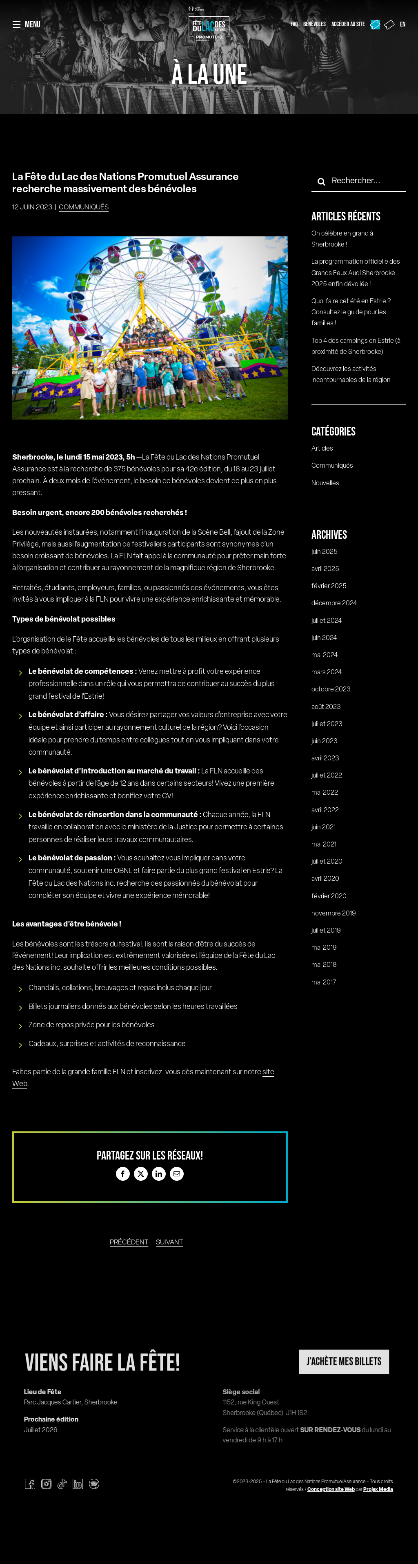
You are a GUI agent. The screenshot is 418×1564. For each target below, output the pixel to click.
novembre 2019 (333, 914)
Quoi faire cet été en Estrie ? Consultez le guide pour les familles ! (351, 312)
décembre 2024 (334, 603)
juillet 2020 (326, 862)
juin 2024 (324, 638)
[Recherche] (321, 181)
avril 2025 (325, 569)
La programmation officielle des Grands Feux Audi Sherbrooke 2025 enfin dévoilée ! (355, 273)
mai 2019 (324, 948)
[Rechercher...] (358, 181)
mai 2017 (323, 983)
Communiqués (84, 207)
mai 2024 (324, 655)
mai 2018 (324, 965)
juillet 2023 (326, 724)
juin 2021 (323, 827)
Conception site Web (331, 1489)
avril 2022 (325, 810)
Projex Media (378, 1489)
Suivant (169, 1242)
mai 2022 (324, 793)
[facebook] (30, 1484)
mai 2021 (323, 845)
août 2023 (326, 707)
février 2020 (329, 896)
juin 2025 (324, 552)
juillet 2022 (326, 776)
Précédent (129, 1242)
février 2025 (329, 586)
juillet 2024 (326, 621)
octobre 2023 (331, 689)
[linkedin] (78, 1484)
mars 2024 (326, 672)
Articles (322, 449)
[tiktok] (62, 1484)
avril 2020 (325, 879)
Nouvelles (325, 483)
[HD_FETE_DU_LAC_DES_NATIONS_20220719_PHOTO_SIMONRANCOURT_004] (150, 328)
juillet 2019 (326, 931)
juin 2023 (324, 741)
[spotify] (94, 1484)
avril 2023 (325, 758)
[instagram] (46, 1484)
